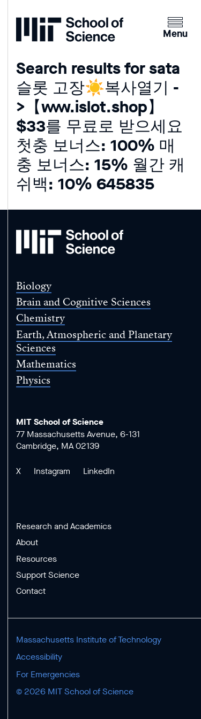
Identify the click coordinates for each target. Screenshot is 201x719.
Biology (33, 286)
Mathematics (46, 364)
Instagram (52, 471)
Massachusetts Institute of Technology (88, 639)
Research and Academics (63, 526)
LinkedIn (99, 471)
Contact (31, 590)
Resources (36, 558)
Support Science (47, 574)
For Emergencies (48, 674)
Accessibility (39, 656)
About (27, 542)
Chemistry (40, 318)
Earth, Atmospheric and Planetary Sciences (94, 341)
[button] (175, 26)
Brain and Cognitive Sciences (83, 302)
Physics (33, 380)
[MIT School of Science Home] (69, 29)
